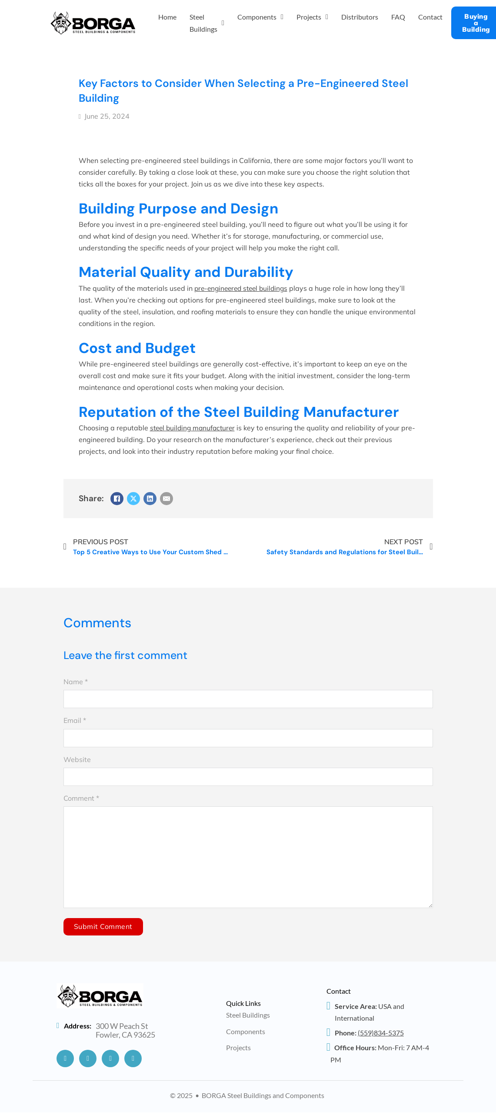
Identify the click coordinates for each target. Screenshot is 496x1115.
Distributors (359, 17)
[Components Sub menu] (282, 16)
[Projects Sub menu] (327, 16)
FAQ (398, 17)
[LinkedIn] (149, 498)
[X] (133, 498)
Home (167, 17)
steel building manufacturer (194, 427)
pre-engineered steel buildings (243, 288)
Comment (81, 798)
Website (77, 759)
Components (256, 17)
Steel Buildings (203, 23)
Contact (430, 17)
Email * (74, 720)
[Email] (166, 498)
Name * (75, 681)
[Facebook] (116, 498)
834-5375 (381, 1035)
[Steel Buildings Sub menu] (223, 23)
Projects (308, 17)
